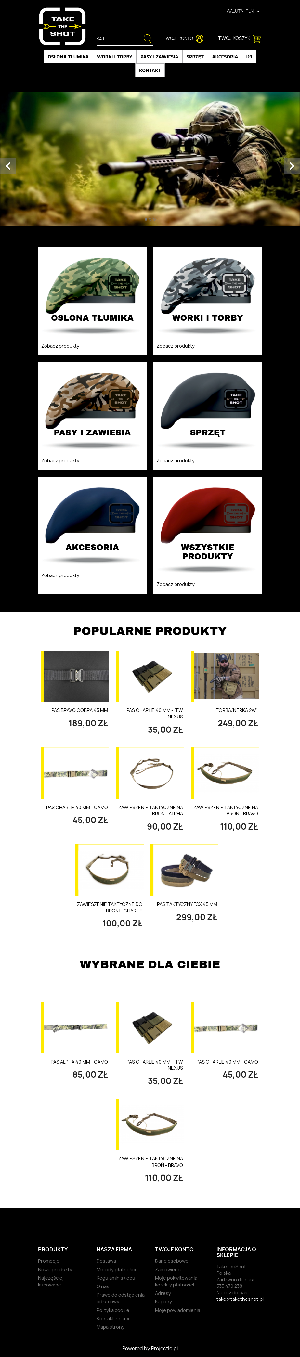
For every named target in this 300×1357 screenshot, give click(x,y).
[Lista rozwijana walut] (254, 11)
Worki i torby (114, 56)
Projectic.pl (164, 1348)
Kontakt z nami (113, 1318)
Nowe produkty (55, 1269)
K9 (249, 56)
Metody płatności (116, 1269)
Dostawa (106, 1261)
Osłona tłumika (68, 56)
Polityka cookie (113, 1310)
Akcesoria (225, 56)
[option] (150, 159)
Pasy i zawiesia (159, 56)
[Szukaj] (120, 39)
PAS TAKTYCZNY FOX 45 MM (187, 904)
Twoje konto (174, 1249)
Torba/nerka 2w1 (237, 710)
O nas (103, 1286)
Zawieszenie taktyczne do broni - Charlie (109, 907)
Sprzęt (195, 56)
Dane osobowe (172, 1261)
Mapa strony (110, 1327)
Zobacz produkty (60, 346)
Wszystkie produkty (229, 946)
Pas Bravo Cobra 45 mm (79, 710)
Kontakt (150, 70)
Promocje (48, 1261)
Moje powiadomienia (177, 1310)
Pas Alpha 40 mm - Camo (79, 1062)
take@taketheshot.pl (240, 1299)
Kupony (163, 1302)
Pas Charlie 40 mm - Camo (77, 807)
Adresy (163, 1293)
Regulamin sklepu (116, 1278)
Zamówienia (168, 1269)
